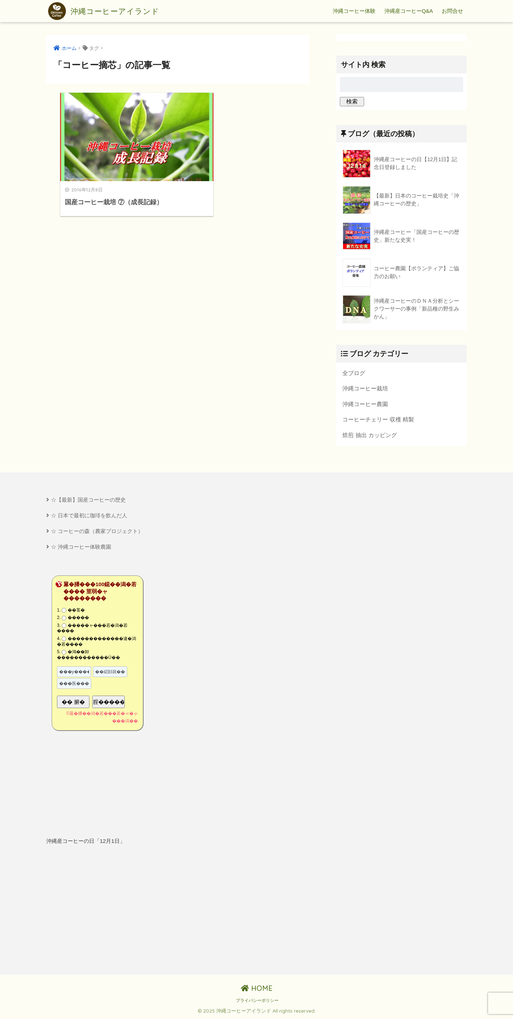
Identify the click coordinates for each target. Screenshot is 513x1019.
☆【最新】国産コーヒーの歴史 (88, 500)
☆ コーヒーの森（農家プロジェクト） (97, 531)
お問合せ (452, 11)
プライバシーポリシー (257, 1001)
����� (78, 618)
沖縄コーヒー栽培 (365, 388)
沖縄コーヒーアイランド (107, 11)
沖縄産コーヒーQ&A (408, 11)
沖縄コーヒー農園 (365, 404)
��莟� (76, 610)
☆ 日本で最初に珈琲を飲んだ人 (89, 516)
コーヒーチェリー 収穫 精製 (378, 419)
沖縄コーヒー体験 (354, 11)
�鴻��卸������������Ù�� (88, 655)
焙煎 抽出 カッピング (369, 435)
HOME (257, 988)
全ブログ (353, 373)
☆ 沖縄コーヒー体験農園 (81, 547)
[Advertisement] (109, 911)
